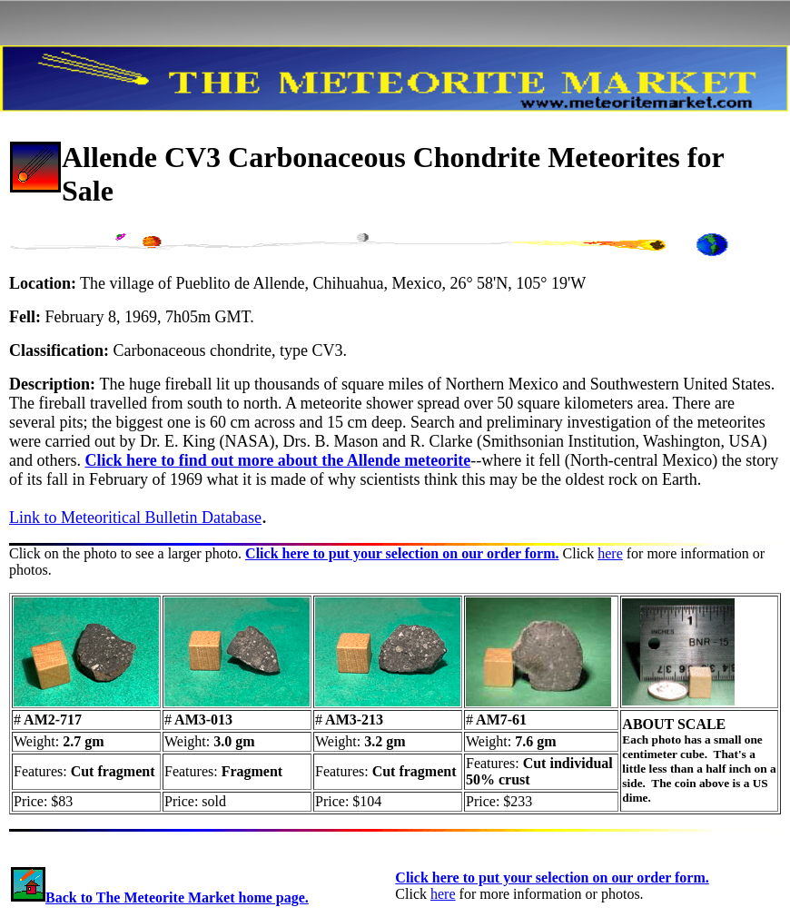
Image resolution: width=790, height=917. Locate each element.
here (610, 553)
